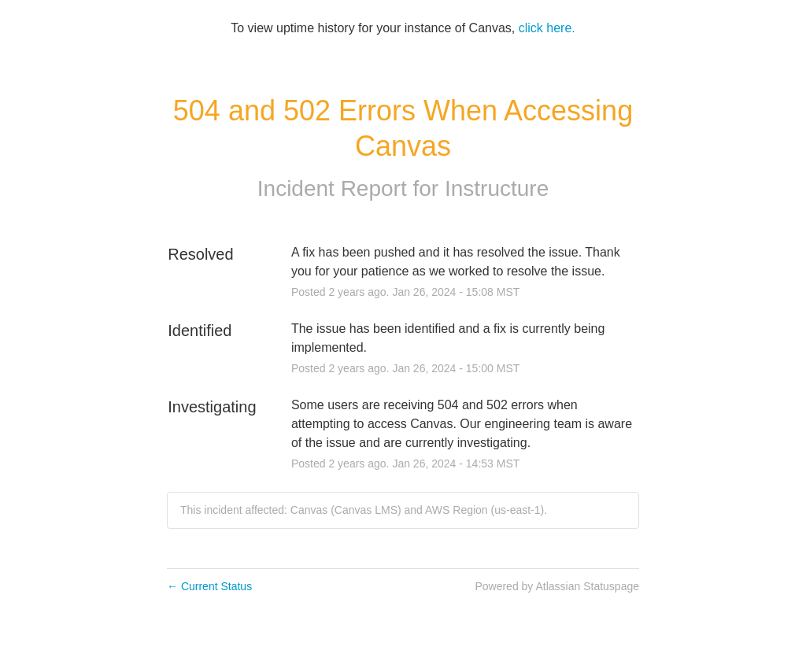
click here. (547, 28)
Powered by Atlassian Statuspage (557, 586)
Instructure (497, 188)
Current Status (209, 586)
